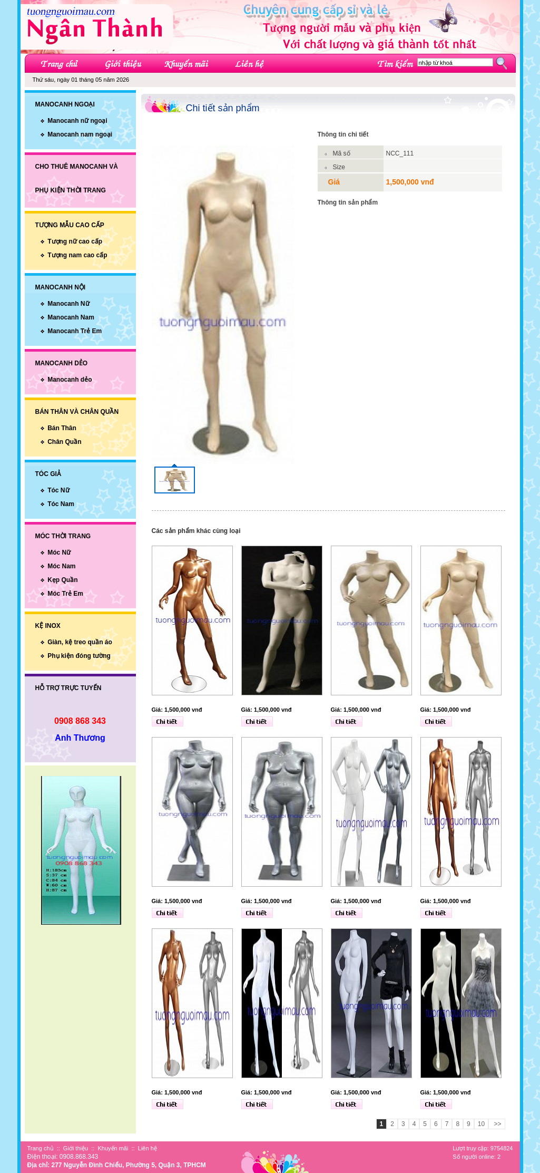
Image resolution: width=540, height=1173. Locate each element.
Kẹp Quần (62, 580)
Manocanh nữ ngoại (77, 120)
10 (481, 1124)
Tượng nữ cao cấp (74, 241)
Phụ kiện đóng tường (79, 656)
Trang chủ (40, 1148)
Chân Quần (64, 441)
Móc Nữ (59, 552)
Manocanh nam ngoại (79, 134)
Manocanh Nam (70, 317)
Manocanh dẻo (69, 379)
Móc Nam (61, 566)
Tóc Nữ (58, 490)
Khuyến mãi (112, 1148)
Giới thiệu (75, 1148)
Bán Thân (61, 428)
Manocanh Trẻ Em (74, 331)
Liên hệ (147, 1148)
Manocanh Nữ (68, 303)
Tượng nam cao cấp (77, 255)
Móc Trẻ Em (65, 593)
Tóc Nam (60, 504)
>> (496, 1124)
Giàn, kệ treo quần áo (79, 642)
